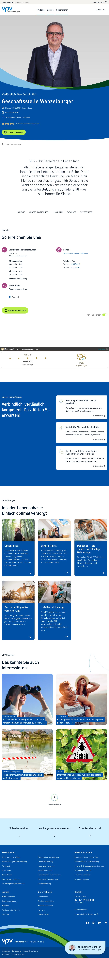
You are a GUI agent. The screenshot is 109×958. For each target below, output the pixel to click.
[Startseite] (3, 144)
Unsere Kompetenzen (39, 212)
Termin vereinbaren (13, 132)
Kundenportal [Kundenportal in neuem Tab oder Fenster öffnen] (100, 2)
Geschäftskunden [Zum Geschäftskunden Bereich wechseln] (22, 2)
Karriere (41, 910)
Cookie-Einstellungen (30, 951)
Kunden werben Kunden (11, 910)
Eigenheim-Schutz (45, 870)
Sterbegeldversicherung (11, 879)
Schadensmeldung (9, 901)
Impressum (6, 951)
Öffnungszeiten (12, 112)
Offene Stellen (43, 914)
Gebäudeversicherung (82, 870)
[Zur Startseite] (11, 10)
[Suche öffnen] (104, 9)
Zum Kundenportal (89, 831)
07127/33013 (75, 264)
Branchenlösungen (81, 879)
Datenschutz (16, 951)
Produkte (40, 9)
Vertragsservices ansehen (54, 831)
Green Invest (6, 870)
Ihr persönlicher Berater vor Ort (86, 914)
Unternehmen (62, 9)
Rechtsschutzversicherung (48, 857)
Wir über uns (43, 897)
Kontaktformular (80, 910)
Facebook (14, 297)
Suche (99, 9)
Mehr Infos (103, 349)
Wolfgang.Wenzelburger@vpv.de (18, 117)
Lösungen (58, 212)
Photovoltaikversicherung (48, 879)
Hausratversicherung (46, 866)
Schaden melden (19, 831)
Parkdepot (6, 866)
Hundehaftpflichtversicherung (49, 875)
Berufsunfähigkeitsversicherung (14, 861)
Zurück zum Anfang (54, 799)
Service (50, 9)
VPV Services (86, 212)
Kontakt (21, 212)
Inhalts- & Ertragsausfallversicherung (89, 866)
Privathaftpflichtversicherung (13, 883)
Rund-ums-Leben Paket (11, 857)
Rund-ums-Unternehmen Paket (86, 857)
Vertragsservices (8, 897)
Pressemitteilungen (45, 905)
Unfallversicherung (45, 861)
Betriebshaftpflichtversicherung (86, 861)
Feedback (5, 914)
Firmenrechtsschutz (82, 875)
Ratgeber (71, 212)
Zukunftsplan (7, 875)
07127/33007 (75, 267)
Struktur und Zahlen (46, 901)
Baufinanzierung (44, 883)
